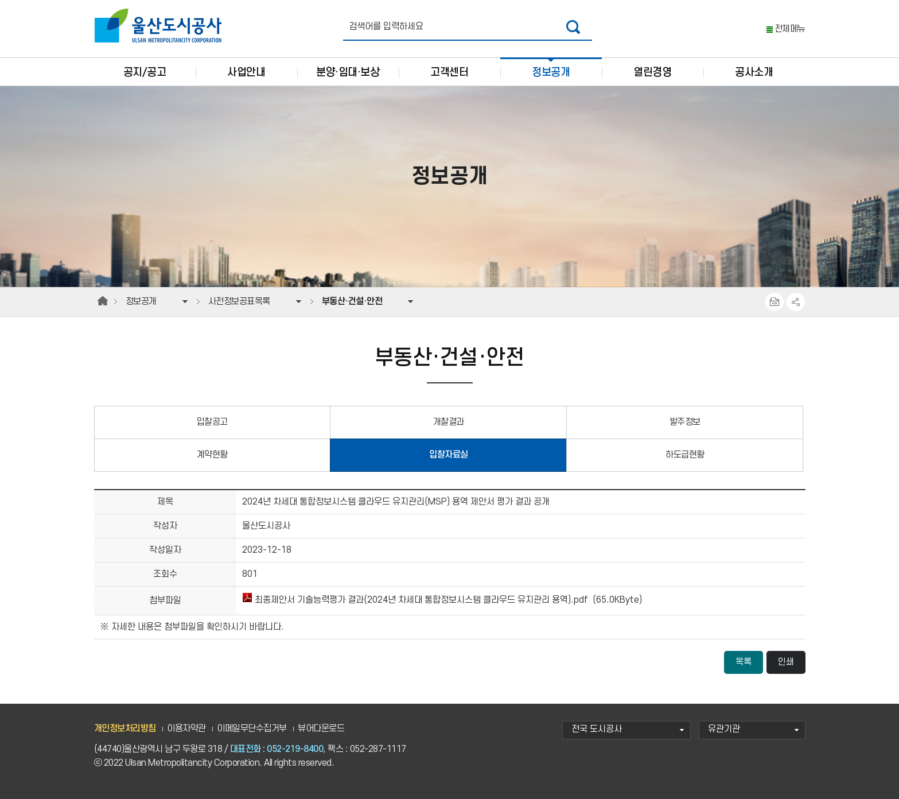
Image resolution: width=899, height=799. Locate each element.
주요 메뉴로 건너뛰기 (449, 0)
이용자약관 (186, 729)
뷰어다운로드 (321, 729)
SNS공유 (795, 302)
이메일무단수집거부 (252, 729)
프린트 (774, 302)
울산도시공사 (160, 26)
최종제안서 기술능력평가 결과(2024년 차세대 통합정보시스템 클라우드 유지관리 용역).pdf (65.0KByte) (442, 600)
